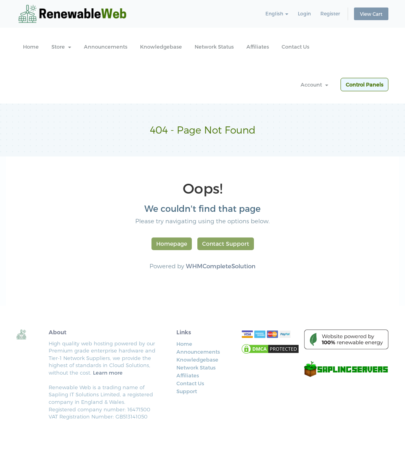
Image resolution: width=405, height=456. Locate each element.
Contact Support (225, 243)
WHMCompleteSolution (220, 265)
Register (330, 13)
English (276, 13)
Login (304, 13)
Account (314, 84)
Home (31, 46)
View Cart (371, 14)
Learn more (108, 372)
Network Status (214, 46)
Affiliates (257, 46)
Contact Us (295, 46)
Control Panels (364, 84)
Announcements (105, 46)
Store (61, 46)
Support (186, 391)
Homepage (171, 243)
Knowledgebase (161, 46)
